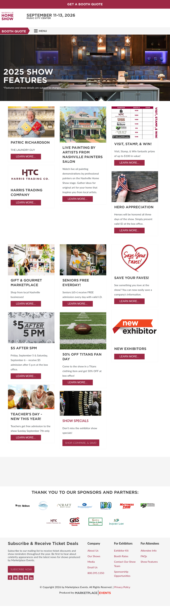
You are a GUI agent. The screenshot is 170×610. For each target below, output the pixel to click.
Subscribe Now (21, 569)
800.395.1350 (95, 572)
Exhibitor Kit (121, 550)
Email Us (92, 567)
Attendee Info (149, 550)
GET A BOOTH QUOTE (85, 4)
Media (91, 561)
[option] (85, 68)
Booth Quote (14, 31)
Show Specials (75, 421)
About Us (92, 550)
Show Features (149, 561)
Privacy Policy (122, 587)
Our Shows (93, 556)
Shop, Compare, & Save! (81, 442)
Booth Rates (121, 556)
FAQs (144, 556)
